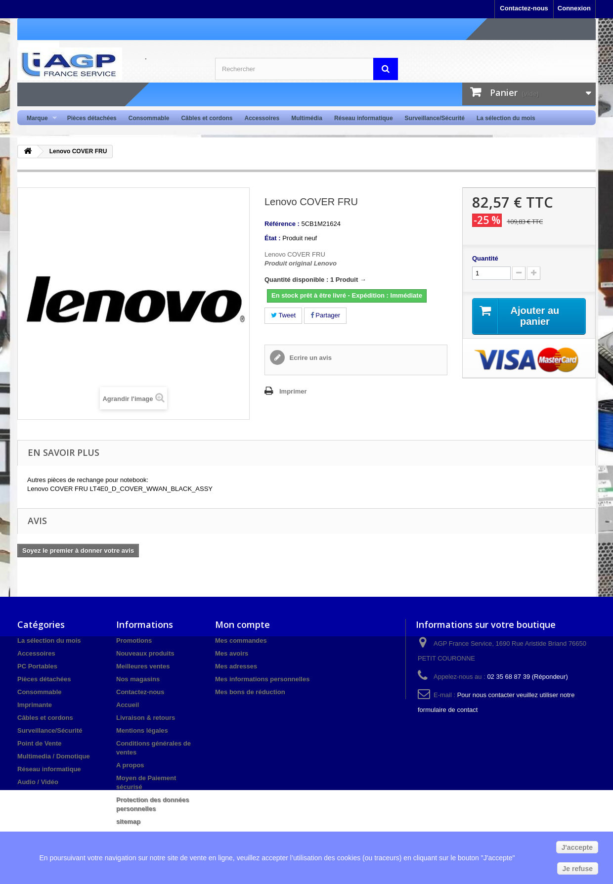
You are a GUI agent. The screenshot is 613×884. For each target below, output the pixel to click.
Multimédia (306, 118)
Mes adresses (236, 666)
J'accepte (577, 847)
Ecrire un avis (310, 357)
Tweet (283, 315)
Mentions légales (142, 730)
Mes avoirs (231, 653)
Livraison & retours (145, 717)
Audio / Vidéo (37, 782)
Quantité (485, 258)
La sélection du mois (506, 118)
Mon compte (242, 624)
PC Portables (37, 666)
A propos (130, 765)
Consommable (149, 118)
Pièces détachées (92, 118)
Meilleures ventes (143, 666)
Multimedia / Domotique (53, 756)
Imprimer (293, 391)
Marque (39, 118)
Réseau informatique (363, 118)
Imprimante (34, 704)
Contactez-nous (524, 8)
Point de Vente (39, 743)
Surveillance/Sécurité (435, 118)
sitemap (128, 821)
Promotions (134, 640)
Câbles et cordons (206, 118)
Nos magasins (138, 679)
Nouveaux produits (145, 653)
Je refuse (578, 869)
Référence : (282, 223)
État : (272, 238)
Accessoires (261, 118)
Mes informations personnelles (262, 679)
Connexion (574, 8)
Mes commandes (241, 640)
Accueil (127, 704)
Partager (325, 315)
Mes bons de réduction (250, 692)
